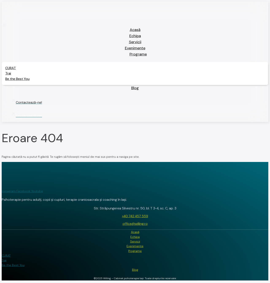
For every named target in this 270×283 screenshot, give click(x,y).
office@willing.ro (135, 223)
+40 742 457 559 (135, 216)
